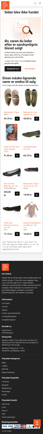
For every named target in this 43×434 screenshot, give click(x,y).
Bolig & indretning (8, 372)
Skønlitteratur (7, 388)
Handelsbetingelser (8, 320)
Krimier (4, 395)
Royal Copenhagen (8, 417)
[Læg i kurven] (17, 119)
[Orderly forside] (5, 5)
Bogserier (5, 385)
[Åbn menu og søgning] (37, 423)
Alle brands (6, 404)
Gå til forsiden (30, 69)
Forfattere (5, 382)
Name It (4, 410)
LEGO (4, 407)
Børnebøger (6, 391)
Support (5, 310)
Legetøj (4, 366)
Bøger (4, 362)
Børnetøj (5, 369)
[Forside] (5, 267)
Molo (3, 414)
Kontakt (5, 307)
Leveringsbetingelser (9, 316)
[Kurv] (40, 3)
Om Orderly (6, 303)
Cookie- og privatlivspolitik (11, 313)
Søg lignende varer (13, 69)
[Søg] (35, 3)
